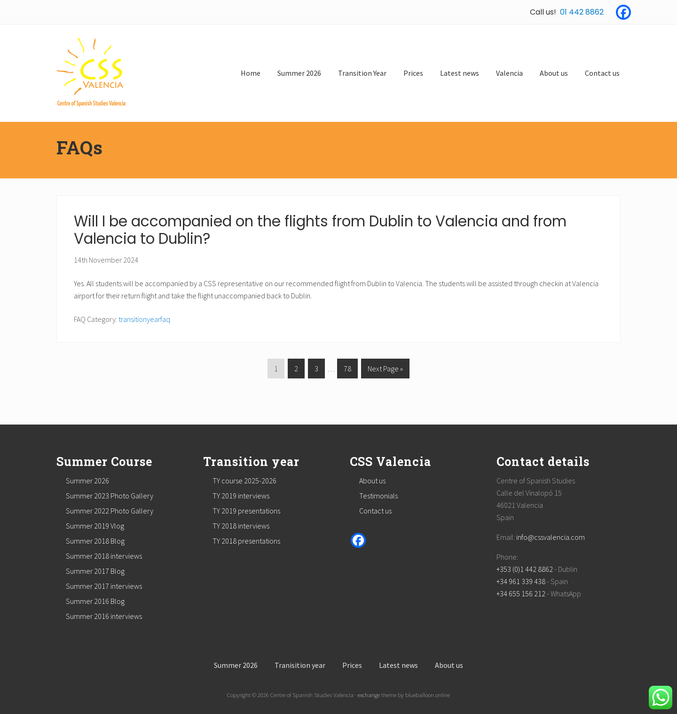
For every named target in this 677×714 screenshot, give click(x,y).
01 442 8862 (582, 12)
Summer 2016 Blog (95, 601)
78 (347, 370)
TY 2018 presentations (246, 541)
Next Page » (385, 370)
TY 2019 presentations (246, 510)
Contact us (375, 510)
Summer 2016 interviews (104, 616)
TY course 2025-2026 (244, 480)
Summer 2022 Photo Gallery (109, 510)
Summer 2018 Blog (95, 541)
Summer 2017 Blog (95, 571)
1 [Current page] (276, 370)
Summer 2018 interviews (104, 556)
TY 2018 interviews (241, 525)
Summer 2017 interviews (104, 586)
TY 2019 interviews (241, 495)
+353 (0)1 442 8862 (524, 569)
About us (372, 480)
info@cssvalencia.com (550, 537)
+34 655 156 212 (520, 593)
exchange (369, 694)
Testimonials (378, 495)
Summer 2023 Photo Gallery (109, 495)
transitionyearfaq (144, 319)
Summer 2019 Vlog (95, 525)
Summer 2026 (87, 480)
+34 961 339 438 (520, 581)
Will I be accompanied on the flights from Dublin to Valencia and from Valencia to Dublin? (320, 230)
